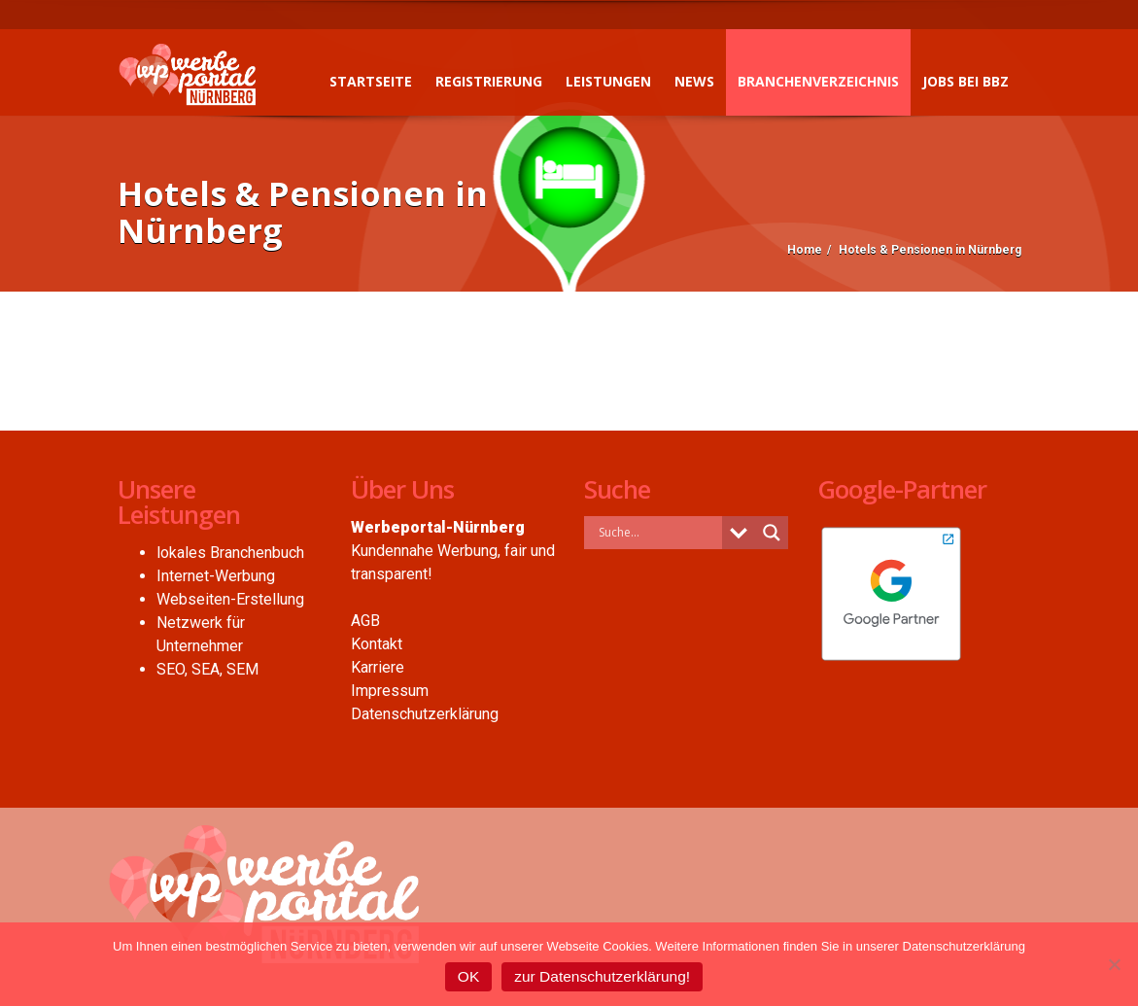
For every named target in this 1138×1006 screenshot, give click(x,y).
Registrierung (488, 81)
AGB (365, 620)
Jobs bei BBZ (965, 81)
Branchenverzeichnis (818, 81)
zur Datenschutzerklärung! (602, 976)
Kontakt (376, 644)
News (694, 81)
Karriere (377, 667)
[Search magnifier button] (771, 532)
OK (468, 976)
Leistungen (608, 81)
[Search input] (658, 531)
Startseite (370, 81)
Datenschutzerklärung (425, 714)
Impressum (390, 690)
